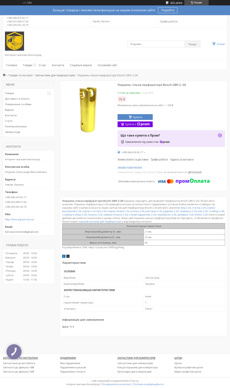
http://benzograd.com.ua (19, 219)
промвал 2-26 (185, 214)
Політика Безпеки (16, 126)
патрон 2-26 (95, 214)
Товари (27, 65)
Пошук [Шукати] (193, 44)
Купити (137, 117)
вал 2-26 (203, 211)
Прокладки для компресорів (134, 371)
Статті (9, 121)
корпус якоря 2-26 (118, 211)
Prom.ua (134, 380)
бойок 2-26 (200, 214)
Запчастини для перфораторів (55, 75)
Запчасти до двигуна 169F (18, 371)
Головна (11, 65)
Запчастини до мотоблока (19, 363)
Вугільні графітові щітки (188, 367)
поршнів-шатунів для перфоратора (99, 221)
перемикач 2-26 (166, 214)
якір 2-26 (186, 207)
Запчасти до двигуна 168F (18, 367)
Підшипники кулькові (73, 367)
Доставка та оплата (17, 98)
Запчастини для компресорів (135, 363)
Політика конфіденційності (148, 384)
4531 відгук (176, 2)
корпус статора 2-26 (94, 211)
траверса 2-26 (188, 211)
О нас (42, 65)
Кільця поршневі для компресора (137, 367)
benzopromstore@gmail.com (21, 231)
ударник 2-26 (171, 211)
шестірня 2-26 (153, 211)
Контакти (58, 65)
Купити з (137, 124)
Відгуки (9, 109)
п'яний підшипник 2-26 (142, 214)
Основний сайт (107, 65)
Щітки (178, 363)
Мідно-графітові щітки (187, 371)
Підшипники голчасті (73, 371)
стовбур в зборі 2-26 (74, 214)
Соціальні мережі (81, 65)
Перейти (167, 10)
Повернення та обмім (18, 104)
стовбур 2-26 (216, 211)
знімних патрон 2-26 (115, 214)
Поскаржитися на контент (116, 384)
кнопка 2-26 (137, 211)
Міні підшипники (70, 363)
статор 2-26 (199, 207)
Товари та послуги (20, 75)
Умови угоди (12, 132)
